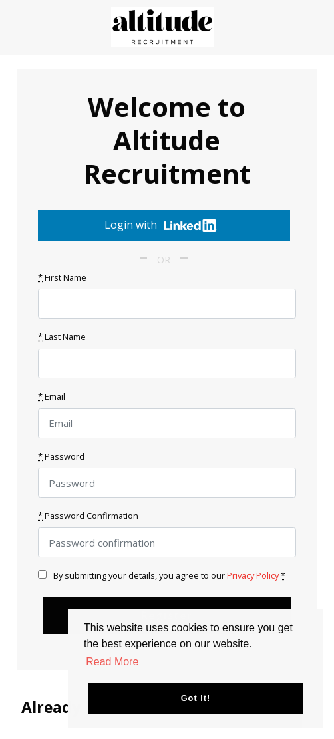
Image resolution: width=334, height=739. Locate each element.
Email (51, 396)
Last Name (62, 337)
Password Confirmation (88, 515)
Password (61, 456)
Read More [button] (112, 661)
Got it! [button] (196, 698)
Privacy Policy (253, 575)
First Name (62, 277)
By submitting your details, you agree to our (161, 575)
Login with (160, 225)
